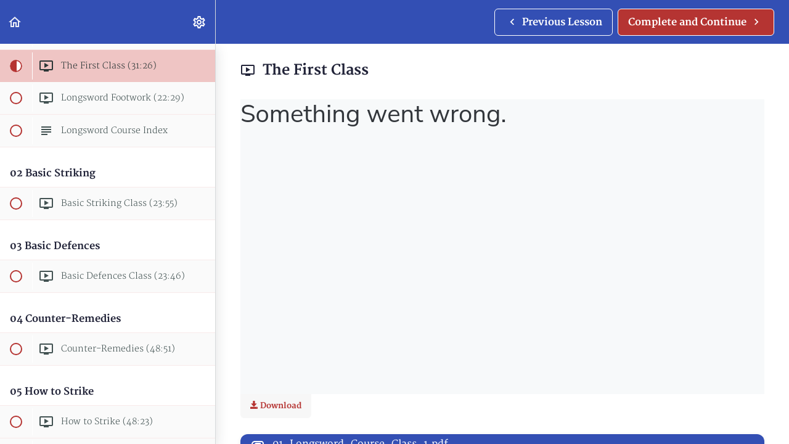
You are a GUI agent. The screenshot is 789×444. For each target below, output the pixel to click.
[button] (15, 22)
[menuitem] (199, 22)
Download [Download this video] (275, 406)
